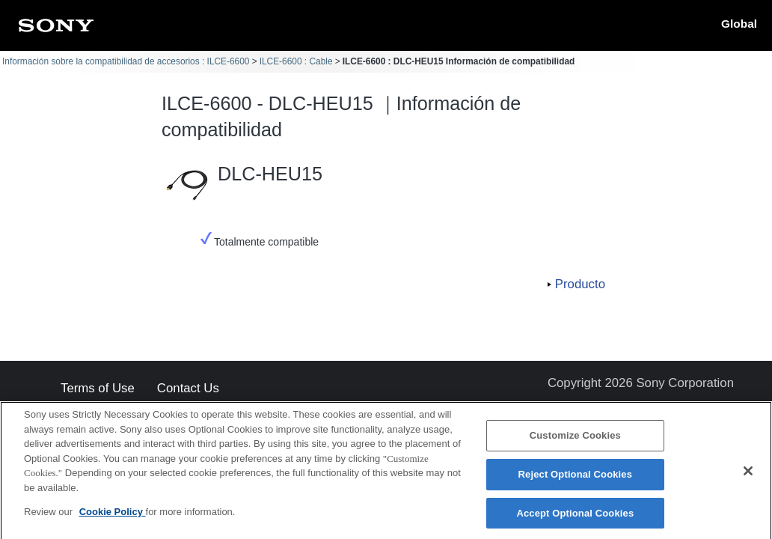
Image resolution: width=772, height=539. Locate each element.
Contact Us (188, 389)
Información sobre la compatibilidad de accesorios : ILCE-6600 (125, 61)
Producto (580, 284)
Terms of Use (98, 389)
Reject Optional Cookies (575, 479)
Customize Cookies (575, 440)
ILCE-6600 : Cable (296, 61)
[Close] (748, 476)
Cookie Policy (112, 517)
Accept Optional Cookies (575, 517)
